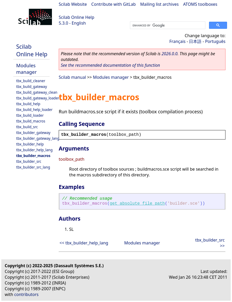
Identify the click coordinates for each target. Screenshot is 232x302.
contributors (26, 294)
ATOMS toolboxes (200, 4)
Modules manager (26, 68)
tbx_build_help (28, 103)
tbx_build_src (27, 126)
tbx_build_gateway (31, 86)
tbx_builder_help (30, 144)
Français (177, 41)
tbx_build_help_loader (34, 109)
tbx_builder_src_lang (33, 167)
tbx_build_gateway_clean (36, 92)
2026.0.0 (169, 54)
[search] (167, 25)
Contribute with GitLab (113, 4)
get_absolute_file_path (137, 203)
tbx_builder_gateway (33, 132)
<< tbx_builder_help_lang (84, 243)
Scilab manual (72, 77)
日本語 (195, 41)
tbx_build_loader (30, 115)
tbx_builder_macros (33, 155)
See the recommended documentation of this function (110, 65)
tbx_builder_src (28, 161)
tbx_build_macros (30, 121)
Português (215, 41)
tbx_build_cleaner (30, 80)
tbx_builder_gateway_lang (37, 138)
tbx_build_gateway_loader (37, 98)
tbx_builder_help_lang (34, 149)
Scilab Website (73, 4)
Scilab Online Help (76, 17)
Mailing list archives (159, 4)
